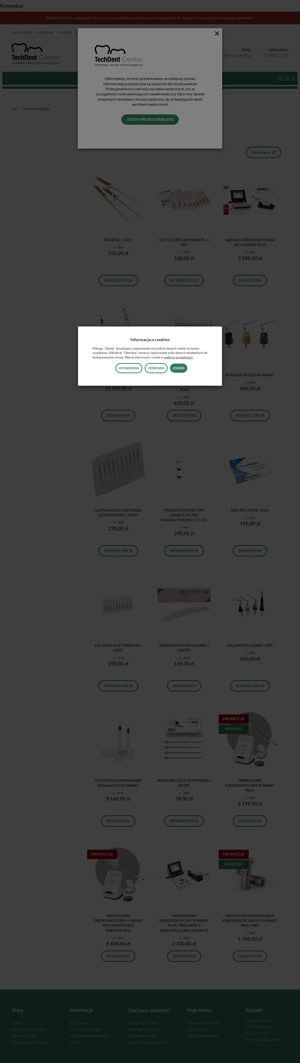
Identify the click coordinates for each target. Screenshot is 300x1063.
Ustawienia (128, 368)
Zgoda (179, 368)
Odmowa (156, 368)
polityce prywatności (178, 357)
